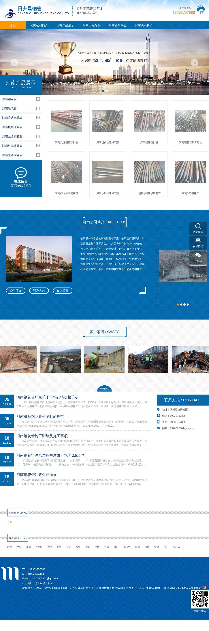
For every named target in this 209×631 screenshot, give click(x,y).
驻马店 (176, 546)
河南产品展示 (65, 25)
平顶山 (39, 546)
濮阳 (97, 546)
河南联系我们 (143, 25)
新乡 (69, 546)
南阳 (137, 546)
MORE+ (104, 389)
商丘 (147, 546)
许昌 (107, 546)
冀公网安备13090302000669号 (184, 587)
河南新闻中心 (117, 25)
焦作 (78, 546)
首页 (13, 25)
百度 (9, 521)
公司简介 (16, 290)
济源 (88, 546)
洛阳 (28, 546)
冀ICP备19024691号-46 (152, 587)
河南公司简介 (39, 25)
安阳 (50, 546)
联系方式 (39, 290)
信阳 (156, 546)
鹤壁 (59, 546)
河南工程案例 (91, 25)
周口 (166, 546)
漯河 (116, 546)
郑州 (9, 546)
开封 (19, 546)
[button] (103, 91)
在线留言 (62, 290)
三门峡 (127, 546)
